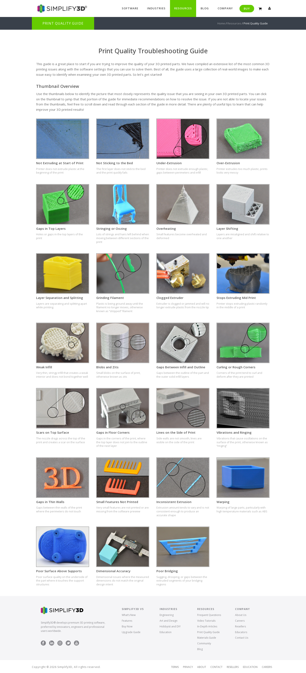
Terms (175, 667)
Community (204, 643)
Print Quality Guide (208, 632)
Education (165, 632)
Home (221, 23)
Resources (183, 8)
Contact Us (241, 637)
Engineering (167, 615)
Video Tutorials (206, 621)
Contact (216, 667)
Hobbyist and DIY (170, 626)
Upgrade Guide (131, 632)
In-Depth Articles (207, 626)
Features (127, 621)
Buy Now (127, 626)
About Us (240, 615)
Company (225, 8)
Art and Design (168, 621)
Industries (156, 8)
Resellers (240, 626)
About (201, 667)
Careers (240, 621)
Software (130, 8)
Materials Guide (206, 637)
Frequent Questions (209, 615)
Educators (241, 632)
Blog (205, 8)
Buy (247, 8)
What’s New (129, 615)
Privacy (188, 667)
